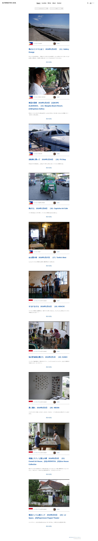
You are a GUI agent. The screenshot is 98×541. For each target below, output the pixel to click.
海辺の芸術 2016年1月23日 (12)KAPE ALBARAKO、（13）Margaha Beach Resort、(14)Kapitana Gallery (46, 106)
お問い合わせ (71, 537)
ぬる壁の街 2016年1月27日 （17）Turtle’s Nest (47, 257)
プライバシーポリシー (77, 537)
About (54, 3)
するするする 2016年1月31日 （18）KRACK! (47, 306)
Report (38, 3)
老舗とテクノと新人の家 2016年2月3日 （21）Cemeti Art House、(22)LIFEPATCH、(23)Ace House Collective (49, 461)
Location (44, 3)
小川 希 (57, 43)
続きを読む (49, 62)
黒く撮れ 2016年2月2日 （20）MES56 (44, 408)
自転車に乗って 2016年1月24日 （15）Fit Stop (47, 159)
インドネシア (36, 300)
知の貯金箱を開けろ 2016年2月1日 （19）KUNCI (48, 357)
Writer (49, 3)
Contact (59, 3)
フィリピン (35, 43)
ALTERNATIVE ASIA (9, 3)
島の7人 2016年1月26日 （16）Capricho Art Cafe (48, 208)
